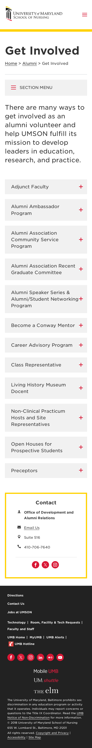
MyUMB (36, 637)
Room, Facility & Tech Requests (55, 622)
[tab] (46, 187)
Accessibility (16, 737)
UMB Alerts (55, 637)
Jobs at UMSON (19, 612)
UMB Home (16, 637)
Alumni (29, 63)
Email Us (31, 528)
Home (11, 63)
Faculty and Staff (20, 629)
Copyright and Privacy (52, 733)
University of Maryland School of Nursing (35, 8)
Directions (15, 595)
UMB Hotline (25, 644)
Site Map (34, 737)
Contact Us (15, 603)
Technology (16, 622)
